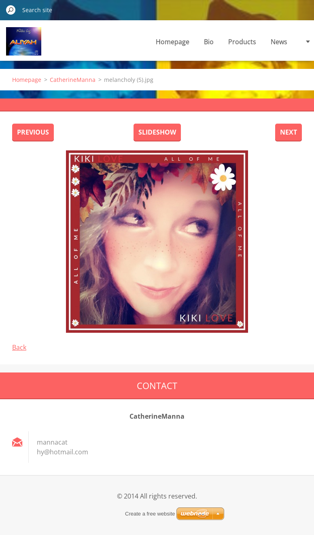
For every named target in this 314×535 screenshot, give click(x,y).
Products (242, 41)
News (279, 41)
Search (11, 9)
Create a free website (150, 514)
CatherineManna (72, 79)
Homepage (172, 41)
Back (19, 347)
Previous (33, 132)
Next (288, 132)
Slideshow (157, 132)
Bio (209, 41)
